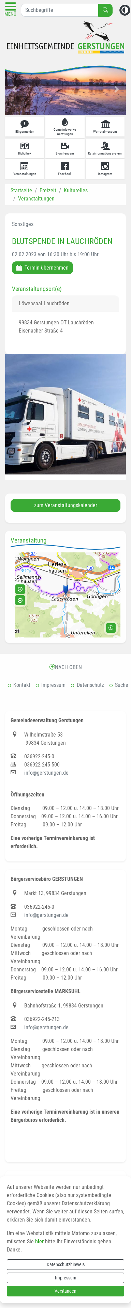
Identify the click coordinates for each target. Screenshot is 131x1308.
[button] (14, 88)
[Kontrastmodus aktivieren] (124, 9)
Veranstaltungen (36, 198)
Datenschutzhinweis (66, 1263)
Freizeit (48, 190)
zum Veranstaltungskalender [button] (65, 504)
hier (39, 1241)
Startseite (21, 190)
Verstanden (65, 1290)
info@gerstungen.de (46, 772)
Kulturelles (76, 190)
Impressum (65, 1277)
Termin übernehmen (42, 267)
